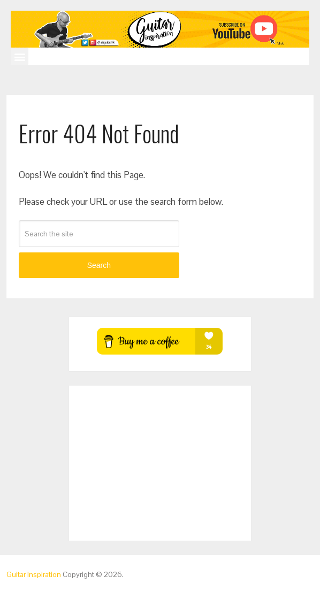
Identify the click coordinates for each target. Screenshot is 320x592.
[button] (19, 56)
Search (99, 265)
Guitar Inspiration (33, 574)
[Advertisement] (160, 463)
